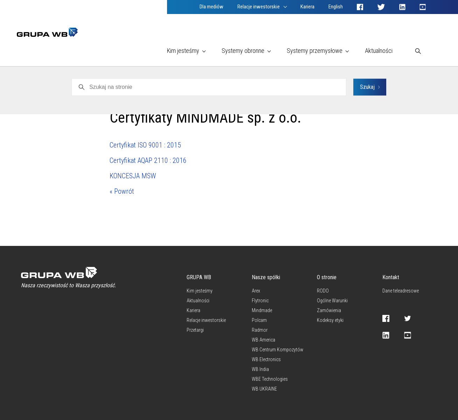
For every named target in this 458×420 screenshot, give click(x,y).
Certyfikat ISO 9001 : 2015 (145, 145)
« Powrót (122, 191)
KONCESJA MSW (133, 176)
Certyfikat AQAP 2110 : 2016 (148, 160)
